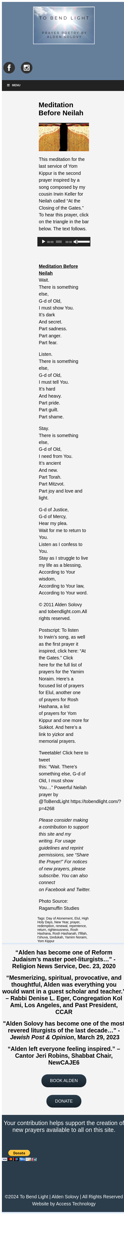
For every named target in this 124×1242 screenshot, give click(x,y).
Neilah (45, 200)
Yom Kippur (45, 941)
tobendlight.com (64, 611)
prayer (75, 922)
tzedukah (56, 937)
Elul (77, 918)
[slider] (59, 242)
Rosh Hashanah (64, 933)
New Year (61, 922)
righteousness (58, 930)
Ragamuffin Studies (59, 908)
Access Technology (76, 1203)
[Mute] (75, 241)
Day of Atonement (59, 918)
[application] (63, 241)
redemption (45, 926)
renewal (61, 926)
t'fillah (82, 933)
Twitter (82, 889)
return (41, 930)
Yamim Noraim (76, 937)
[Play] (43, 241)
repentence (77, 926)
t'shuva (42, 937)
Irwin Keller (64, 194)
